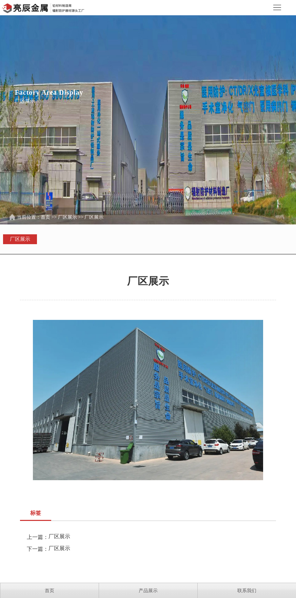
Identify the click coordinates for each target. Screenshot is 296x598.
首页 (45, 217)
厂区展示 (67, 217)
